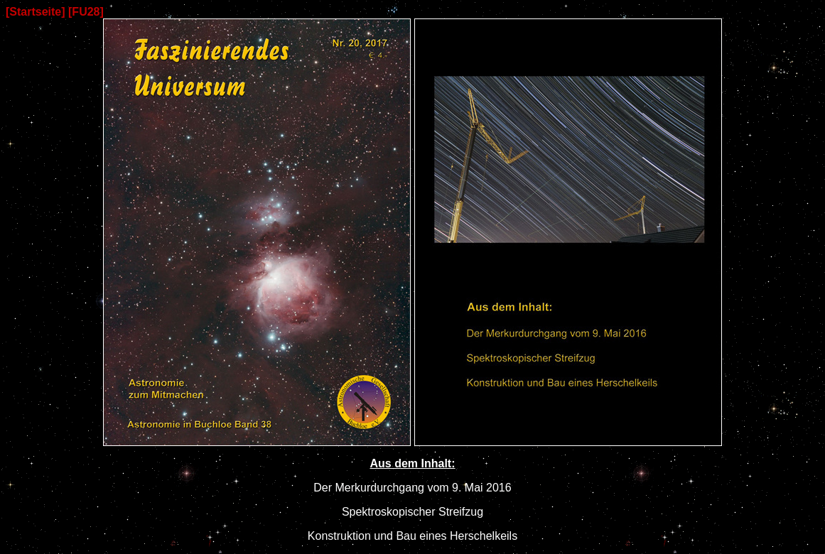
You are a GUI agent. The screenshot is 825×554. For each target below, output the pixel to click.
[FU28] (86, 12)
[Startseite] (35, 12)
